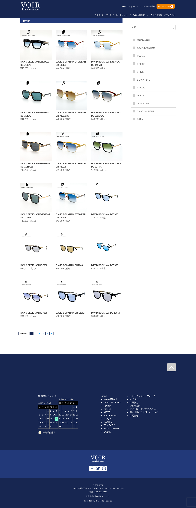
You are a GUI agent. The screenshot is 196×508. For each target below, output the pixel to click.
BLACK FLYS (143, 80)
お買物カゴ (135, 402)
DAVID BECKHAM (146, 48)
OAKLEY (141, 95)
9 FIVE (140, 72)
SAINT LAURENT (145, 111)
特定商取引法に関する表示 (143, 409)
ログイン (137, 6)
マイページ (135, 399)
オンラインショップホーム (143, 396)
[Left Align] (173, 27)
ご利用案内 (135, 406)
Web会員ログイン (141, 15)
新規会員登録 (149, 6)
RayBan (141, 56)
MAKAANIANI (144, 40)
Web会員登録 (156, 15)
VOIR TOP (99, 15)
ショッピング (125, 15)
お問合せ (134, 415)
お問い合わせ (170, 15)
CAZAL (140, 119)
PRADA (141, 88)
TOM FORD (143, 103)
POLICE (141, 64)
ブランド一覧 (112, 15)
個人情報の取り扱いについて (144, 412)
